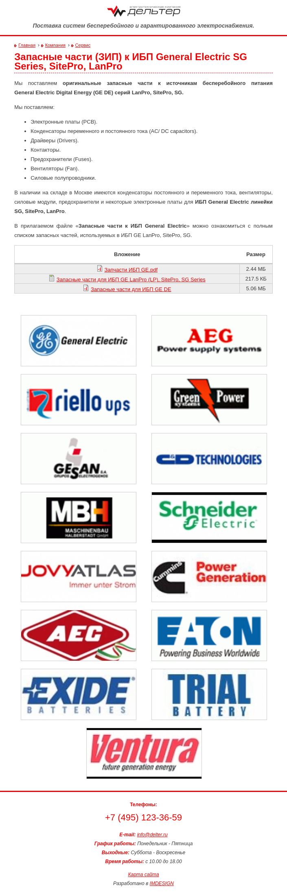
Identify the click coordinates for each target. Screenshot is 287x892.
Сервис (83, 45)
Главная (26, 45)
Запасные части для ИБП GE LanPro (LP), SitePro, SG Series (131, 279)
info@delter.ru (152, 835)
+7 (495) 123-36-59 (143, 817)
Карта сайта (143, 874)
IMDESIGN (162, 883)
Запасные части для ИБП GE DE (131, 289)
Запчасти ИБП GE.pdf (131, 270)
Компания (55, 45)
